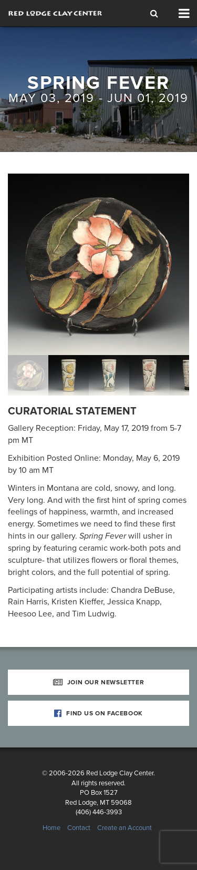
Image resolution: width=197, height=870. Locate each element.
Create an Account (124, 828)
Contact (78, 828)
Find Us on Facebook (98, 713)
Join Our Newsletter (98, 682)
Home (51, 828)
